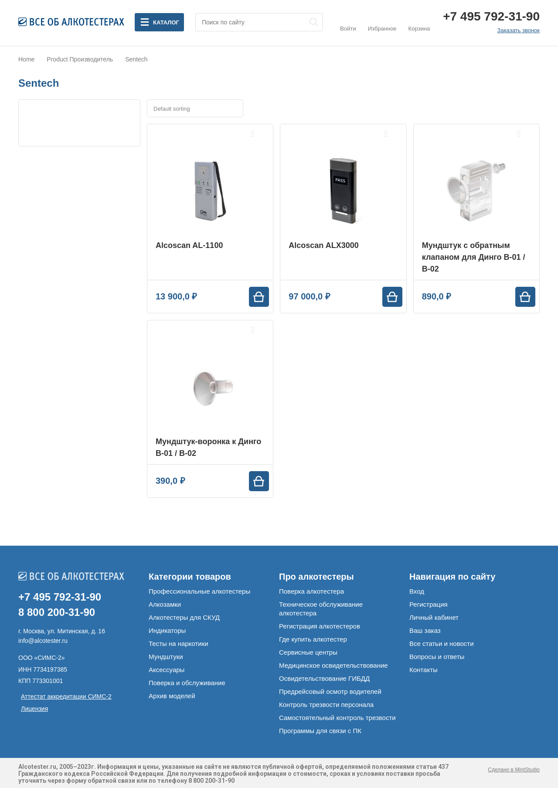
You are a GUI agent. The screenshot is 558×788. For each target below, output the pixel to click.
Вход (416, 591)
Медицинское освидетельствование (333, 665)
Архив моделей (172, 696)
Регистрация (428, 604)
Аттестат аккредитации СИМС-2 (66, 696)
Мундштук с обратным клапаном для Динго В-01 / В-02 (473, 257)
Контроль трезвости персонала (326, 704)
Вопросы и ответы (436, 656)
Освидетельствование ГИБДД (324, 678)
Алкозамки (165, 604)
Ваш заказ (425, 630)
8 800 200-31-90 (56, 612)
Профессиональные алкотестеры (199, 591)
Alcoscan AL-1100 (189, 245)
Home (26, 59)
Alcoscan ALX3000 (323, 245)
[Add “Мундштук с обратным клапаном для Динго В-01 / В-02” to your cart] (525, 297)
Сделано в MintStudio (514, 770)
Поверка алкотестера (311, 591)
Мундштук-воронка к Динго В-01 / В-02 (208, 447)
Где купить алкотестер (313, 639)
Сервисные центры (308, 652)
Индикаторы (167, 630)
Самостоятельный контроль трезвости (337, 717)
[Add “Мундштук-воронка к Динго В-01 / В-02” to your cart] (259, 481)
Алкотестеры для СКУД (184, 617)
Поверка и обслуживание (187, 682)
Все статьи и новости (441, 643)
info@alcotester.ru (43, 640)
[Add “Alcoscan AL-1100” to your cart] (259, 297)
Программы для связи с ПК (320, 730)
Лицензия (34, 708)
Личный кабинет (434, 617)
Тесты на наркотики (178, 643)
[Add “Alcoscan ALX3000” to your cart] (392, 297)
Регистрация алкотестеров (319, 626)
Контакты (423, 669)
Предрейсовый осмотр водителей (330, 691)
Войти (348, 21)
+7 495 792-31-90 (491, 16)
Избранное (382, 21)
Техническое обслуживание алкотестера (321, 609)
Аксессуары (166, 669)
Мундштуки (166, 656)
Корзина (419, 21)
